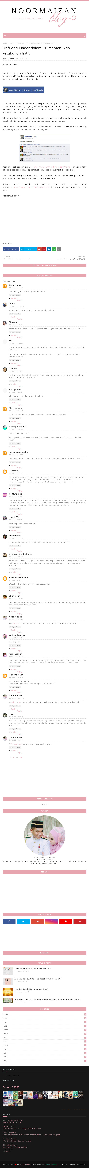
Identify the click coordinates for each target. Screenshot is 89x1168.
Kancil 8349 (15, 517)
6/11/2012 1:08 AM (16, 392)
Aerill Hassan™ (9, 1133)
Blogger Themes (50, 1164)
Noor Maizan (8, 58)
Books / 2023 (11, 1087)
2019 (45, 1034)
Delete (18, 295)
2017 (45, 1041)
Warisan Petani (9, 1139)
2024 (45, 1014)
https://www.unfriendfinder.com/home (52, 167)
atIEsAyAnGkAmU (17, 426)
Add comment (16, 757)
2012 (45, 1057)
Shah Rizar (14, 596)
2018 (45, 1038)
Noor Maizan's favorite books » (74, 1109)
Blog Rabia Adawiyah (12, 1120)
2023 (45, 1018)
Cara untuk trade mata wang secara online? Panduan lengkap (31, 1135)
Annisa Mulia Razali (18, 577)
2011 (45, 1061)
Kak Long (15, 702)
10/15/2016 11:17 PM (16, 740)
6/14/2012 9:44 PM (16, 638)
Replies (14, 298)
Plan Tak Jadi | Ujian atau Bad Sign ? (31, 989)
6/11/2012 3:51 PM (16, 520)
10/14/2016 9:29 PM (16, 698)
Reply (12, 295)
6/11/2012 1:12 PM (15, 496)
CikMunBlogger (17, 494)
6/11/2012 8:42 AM (16, 411)
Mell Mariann (15, 408)
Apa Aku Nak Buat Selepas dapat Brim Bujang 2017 (37, 979)
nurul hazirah (15, 654)
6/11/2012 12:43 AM (16, 343)
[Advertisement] (44, 221)
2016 (45, 1045)
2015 (45, 1049)
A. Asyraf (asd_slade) (20, 554)
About (72, 1164)
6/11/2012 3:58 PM (16, 538)
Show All (7, 1151)
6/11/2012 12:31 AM (16, 325)
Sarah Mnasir (15, 285)
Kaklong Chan (16, 675)
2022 (45, 1022)
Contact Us (82, 1164)
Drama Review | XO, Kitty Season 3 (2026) (22, 1128)
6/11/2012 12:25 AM (16, 306)
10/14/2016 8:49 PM (16, 677)
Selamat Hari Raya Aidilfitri (15, 1147)
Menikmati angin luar (12, 1122)
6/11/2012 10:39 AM (16, 429)
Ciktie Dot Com (10, 1145)
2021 (45, 1026)
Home (5, 43)
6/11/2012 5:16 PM (16, 557)
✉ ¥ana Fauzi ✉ (17, 635)
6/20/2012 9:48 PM (16, 656)
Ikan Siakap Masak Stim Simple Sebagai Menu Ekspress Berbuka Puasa (47, 999)
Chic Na (13, 368)
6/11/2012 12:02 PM (16, 455)
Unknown (13, 470)
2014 (45, 1053)
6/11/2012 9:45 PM (16, 598)
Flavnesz (13, 322)
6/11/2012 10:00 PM (16, 619)
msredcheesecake (18, 452)
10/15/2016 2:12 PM (16, 717)
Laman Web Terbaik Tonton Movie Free (32, 969)
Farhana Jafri (9, 1126)
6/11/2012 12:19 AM (16, 288)
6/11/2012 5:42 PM (16, 580)
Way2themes (25, 1164)
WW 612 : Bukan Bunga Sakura (17, 1141)
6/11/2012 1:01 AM (15, 371)
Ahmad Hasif (16, 744)
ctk (10, 340)
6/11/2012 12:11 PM (16, 473)
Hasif (11, 714)
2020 (45, 1030)
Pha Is (12, 303)
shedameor (15, 535)
